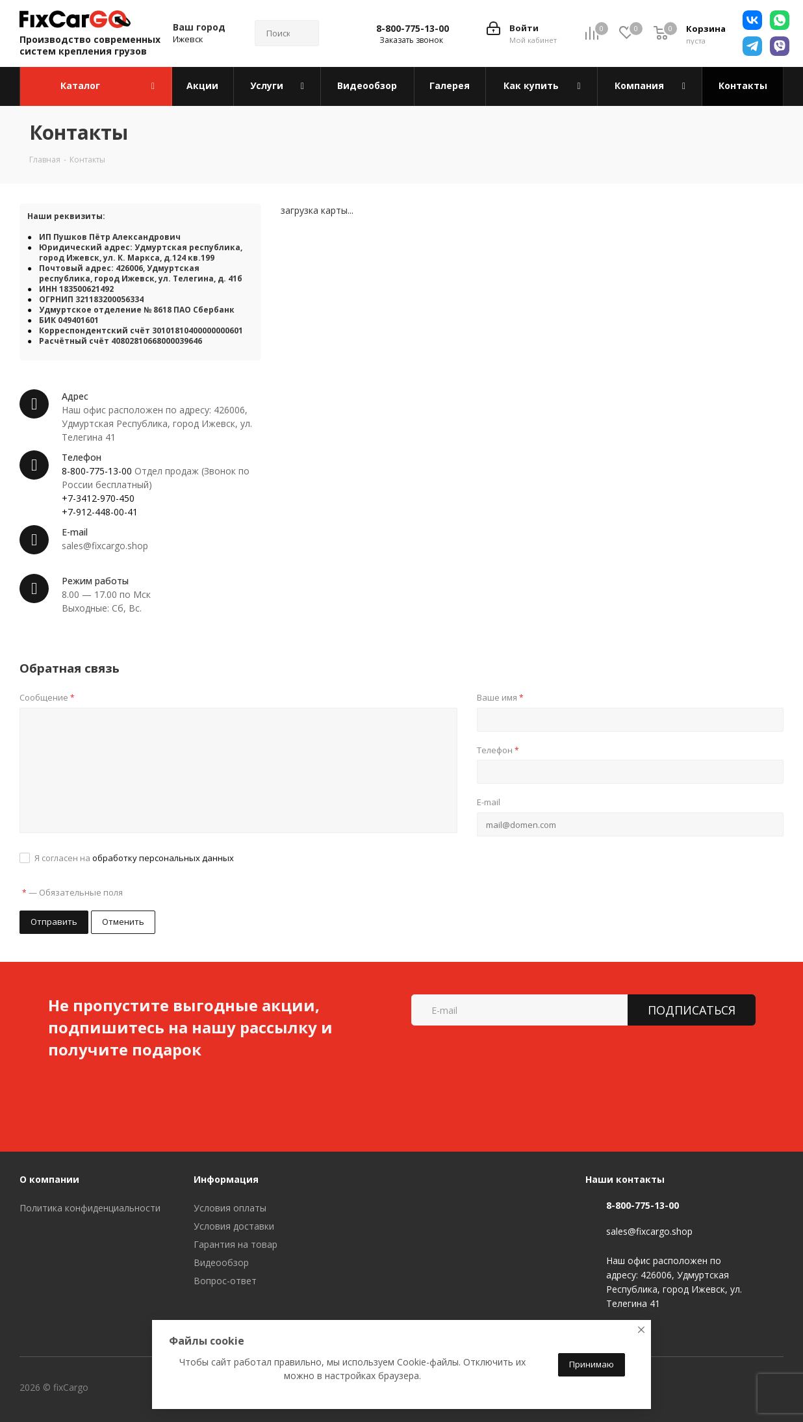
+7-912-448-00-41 (100, 512)
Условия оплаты (230, 1208)
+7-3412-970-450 (98, 498)
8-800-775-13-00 (412, 28)
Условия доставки (234, 1226)
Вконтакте (142, 1389)
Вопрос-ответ (225, 1280)
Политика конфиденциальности (89, 1208)
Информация (226, 1179)
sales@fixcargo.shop (649, 1232)
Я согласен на (134, 858)
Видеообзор (221, 1262)
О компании (49, 1179)
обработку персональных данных (163, 858)
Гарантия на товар (235, 1244)
